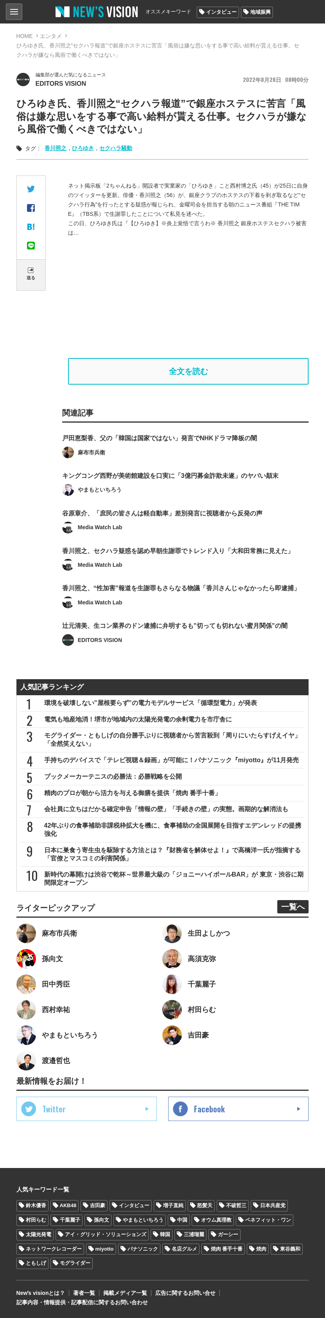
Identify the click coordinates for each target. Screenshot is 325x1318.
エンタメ (51, 36)
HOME (24, 36)
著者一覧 (84, 1293)
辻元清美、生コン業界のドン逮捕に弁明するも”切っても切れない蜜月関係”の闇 (174, 639)
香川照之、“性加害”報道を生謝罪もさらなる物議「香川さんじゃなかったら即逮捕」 (181, 602)
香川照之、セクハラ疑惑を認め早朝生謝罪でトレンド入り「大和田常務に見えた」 (178, 564)
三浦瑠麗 (194, 1234)
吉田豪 (97, 1205)
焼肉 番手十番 (227, 1249)
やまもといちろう (143, 1220)
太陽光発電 (38, 1234)
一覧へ (293, 906)
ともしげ (36, 1263)
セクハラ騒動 (115, 148)
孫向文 (101, 1220)
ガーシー (228, 1234)
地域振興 (260, 12)
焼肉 (261, 1249)
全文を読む (188, 371)
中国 (182, 1220)
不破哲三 (236, 1205)
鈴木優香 (36, 1205)
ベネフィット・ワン (268, 1220)
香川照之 (55, 148)
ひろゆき (83, 148)
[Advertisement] (188, 298)
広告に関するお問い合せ (185, 1293)
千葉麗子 (70, 1220)
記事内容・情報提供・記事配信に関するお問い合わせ (82, 1302)
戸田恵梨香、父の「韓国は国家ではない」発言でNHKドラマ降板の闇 (159, 452)
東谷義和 (290, 1249)
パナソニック (142, 1249)
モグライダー (75, 1263)
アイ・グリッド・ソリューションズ (105, 1234)
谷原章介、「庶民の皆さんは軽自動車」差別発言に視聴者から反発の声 (162, 527)
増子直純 (173, 1205)
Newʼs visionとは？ (40, 1293)
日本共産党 (272, 1205)
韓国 (165, 1234)
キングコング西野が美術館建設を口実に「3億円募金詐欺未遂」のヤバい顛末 (170, 489)
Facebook (209, 1109)
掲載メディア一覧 (125, 1293)
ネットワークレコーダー (54, 1249)
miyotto (104, 1249)
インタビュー (221, 12)
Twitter (54, 1109)
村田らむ (36, 1220)
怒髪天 (204, 1205)
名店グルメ (184, 1249)
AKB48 (68, 1205)
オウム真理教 (216, 1220)
